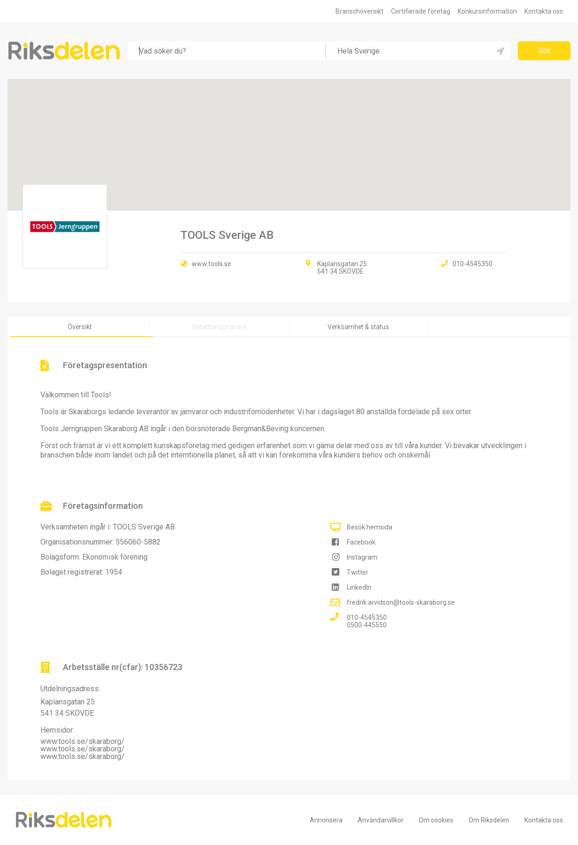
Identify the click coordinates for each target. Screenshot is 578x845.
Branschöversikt (359, 11)
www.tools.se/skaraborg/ (82, 741)
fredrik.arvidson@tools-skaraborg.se (401, 602)
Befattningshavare (219, 327)
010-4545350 (367, 617)
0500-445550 (367, 625)
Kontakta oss (543, 11)
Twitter (357, 572)
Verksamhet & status (358, 327)
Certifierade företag (420, 11)
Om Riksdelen (489, 820)
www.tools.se (211, 264)
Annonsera (326, 820)
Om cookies (436, 820)
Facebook (361, 542)
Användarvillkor (381, 820)
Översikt (80, 327)
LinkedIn (359, 587)
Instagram (362, 557)
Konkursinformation (487, 11)
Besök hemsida (369, 527)
